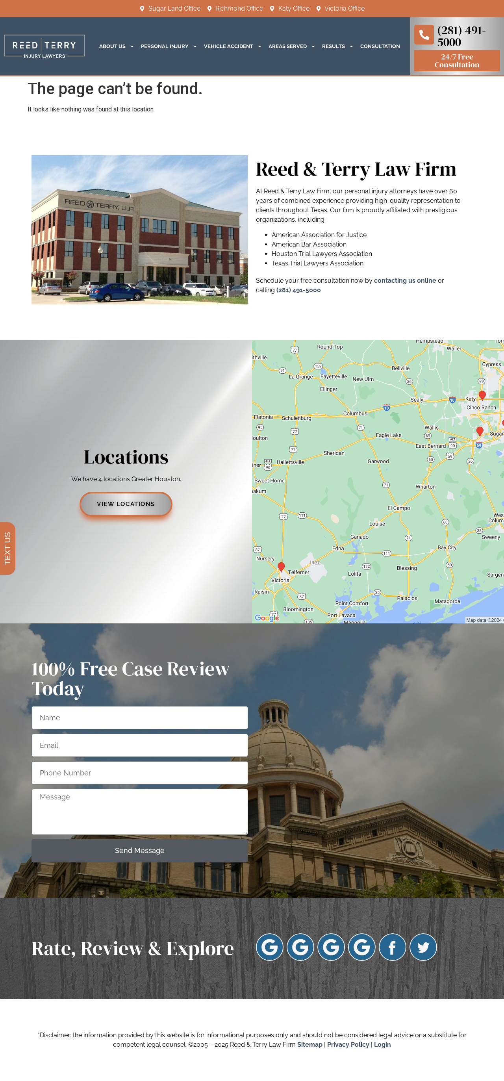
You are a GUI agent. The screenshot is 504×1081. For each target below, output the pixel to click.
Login (382, 1044)
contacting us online (405, 280)
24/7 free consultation (457, 60)
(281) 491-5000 (461, 36)
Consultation (380, 46)
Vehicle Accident (233, 46)
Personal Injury (169, 46)
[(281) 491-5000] (424, 35)
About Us (117, 46)
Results (338, 46)
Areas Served (292, 46)
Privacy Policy (348, 1044)
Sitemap (309, 1044)
